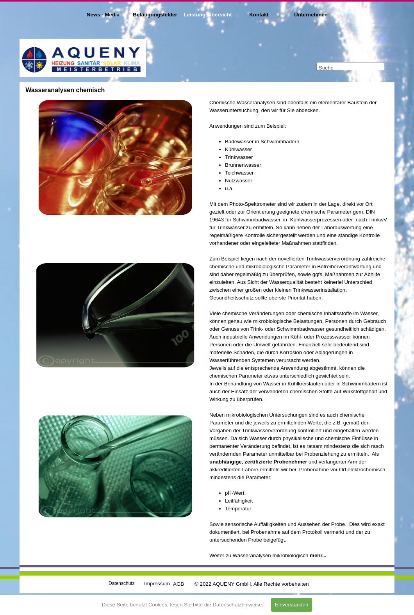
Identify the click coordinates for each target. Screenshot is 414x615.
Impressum (157, 583)
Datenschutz (122, 583)
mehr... (318, 555)
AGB (178, 584)
